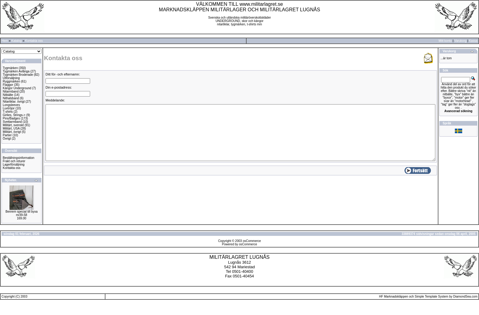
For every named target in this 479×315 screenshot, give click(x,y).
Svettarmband (12, 121)
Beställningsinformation (18, 157)
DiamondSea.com (465, 296)
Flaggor (8, 84)
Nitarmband (11, 91)
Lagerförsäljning (13, 164)
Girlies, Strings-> (14, 115)
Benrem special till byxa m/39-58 (21, 213)
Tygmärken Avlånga (16, 71)
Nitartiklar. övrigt (14, 101)
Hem (5, 40)
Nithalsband (11, 98)
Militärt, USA (11, 128)
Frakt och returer (14, 161)
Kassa (473, 40)
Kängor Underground (17, 88)
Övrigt (7, 138)
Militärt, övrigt (12, 132)
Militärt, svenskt (13, 125)
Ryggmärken (11, 81)
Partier (7, 135)
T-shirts (8, 111)
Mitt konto (445, 40)
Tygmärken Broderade (18, 74)
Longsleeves (11, 105)
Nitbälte (8, 95)
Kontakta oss (34, 40)
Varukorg (460, 40)
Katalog (16, 40)
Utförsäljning (11, 78)
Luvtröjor (9, 108)
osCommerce (252, 241)
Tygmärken (10, 68)
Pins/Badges (11, 118)
